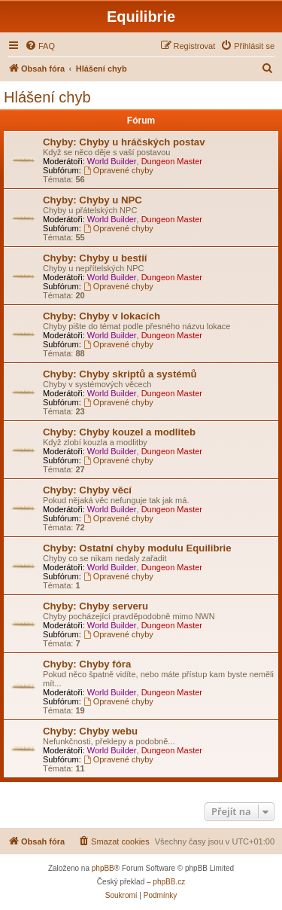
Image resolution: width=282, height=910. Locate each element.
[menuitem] (40, 46)
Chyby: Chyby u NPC (92, 200)
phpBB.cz (169, 882)
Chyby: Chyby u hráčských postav (124, 142)
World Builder (112, 161)
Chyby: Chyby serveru (95, 606)
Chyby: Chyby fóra (87, 664)
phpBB (103, 868)
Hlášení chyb (47, 97)
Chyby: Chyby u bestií (95, 258)
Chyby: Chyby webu (90, 731)
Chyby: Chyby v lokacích (101, 316)
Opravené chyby (118, 170)
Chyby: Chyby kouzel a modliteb (119, 432)
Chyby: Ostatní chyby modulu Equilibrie (137, 548)
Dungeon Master (171, 161)
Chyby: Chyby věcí (87, 490)
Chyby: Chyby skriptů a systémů (119, 374)
